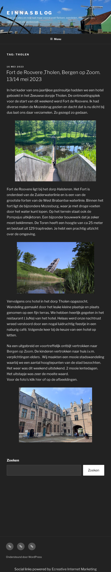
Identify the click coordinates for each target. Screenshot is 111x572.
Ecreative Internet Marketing (74, 569)
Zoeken (13, 460)
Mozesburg (50, 206)
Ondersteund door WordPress (24, 556)
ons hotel (32, 301)
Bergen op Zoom (20, 351)
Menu (55, 39)
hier (39, 379)
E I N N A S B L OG (29, 13)
